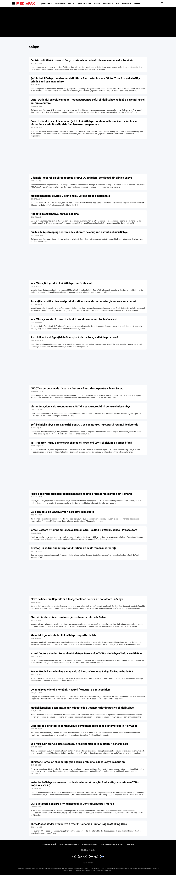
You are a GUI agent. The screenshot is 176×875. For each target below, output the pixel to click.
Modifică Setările (88, 850)
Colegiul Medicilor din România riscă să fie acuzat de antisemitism (70, 689)
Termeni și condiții (89, 844)
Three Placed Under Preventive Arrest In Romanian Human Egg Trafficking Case (79, 824)
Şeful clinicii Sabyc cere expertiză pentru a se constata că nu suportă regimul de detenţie (84, 424)
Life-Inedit (108, 3)
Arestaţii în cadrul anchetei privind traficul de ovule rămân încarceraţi (73, 548)
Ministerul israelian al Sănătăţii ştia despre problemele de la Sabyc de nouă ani (78, 761)
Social (97, 3)
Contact (130, 844)
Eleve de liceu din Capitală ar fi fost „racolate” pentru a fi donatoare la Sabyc (77, 599)
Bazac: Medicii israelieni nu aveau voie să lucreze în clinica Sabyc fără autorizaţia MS (82, 671)
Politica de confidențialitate (112, 844)
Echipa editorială (49, 844)
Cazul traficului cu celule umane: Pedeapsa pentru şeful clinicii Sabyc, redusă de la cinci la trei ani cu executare (88, 101)
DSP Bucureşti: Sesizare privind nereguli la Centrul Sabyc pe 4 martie (72, 803)
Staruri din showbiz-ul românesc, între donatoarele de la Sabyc (68, 617)
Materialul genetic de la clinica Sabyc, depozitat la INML (64, 635)
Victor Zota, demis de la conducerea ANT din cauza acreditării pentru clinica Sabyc (81, 406)
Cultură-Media (123, 3)
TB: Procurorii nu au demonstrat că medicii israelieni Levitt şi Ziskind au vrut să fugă (81, 442)
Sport (137, 3)
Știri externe (84, 3)
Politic (71, 3)
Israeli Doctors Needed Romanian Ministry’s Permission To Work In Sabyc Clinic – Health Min (86, 653)
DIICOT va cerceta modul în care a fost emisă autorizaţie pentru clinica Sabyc (77, 388)
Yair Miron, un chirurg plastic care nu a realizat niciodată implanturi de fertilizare (79, 743)
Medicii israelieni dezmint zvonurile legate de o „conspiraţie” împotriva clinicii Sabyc (82, 707)
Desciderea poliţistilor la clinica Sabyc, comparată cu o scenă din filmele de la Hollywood (84, 725)
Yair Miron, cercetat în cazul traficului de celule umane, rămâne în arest (74, 319)
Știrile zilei (47, 3)
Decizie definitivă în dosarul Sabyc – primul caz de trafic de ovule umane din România (82, 60)
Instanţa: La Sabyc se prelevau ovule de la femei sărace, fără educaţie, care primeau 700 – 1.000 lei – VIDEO (85, 784)
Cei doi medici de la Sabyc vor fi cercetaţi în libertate (62, 511)
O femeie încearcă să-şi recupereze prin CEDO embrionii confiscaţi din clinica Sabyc (81, 177)
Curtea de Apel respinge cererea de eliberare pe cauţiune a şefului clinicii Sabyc (79, 232)
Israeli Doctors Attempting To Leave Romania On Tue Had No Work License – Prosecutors (84, 529)
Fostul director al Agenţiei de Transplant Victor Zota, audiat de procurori (74, 337)
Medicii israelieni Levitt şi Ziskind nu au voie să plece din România (70, 195)
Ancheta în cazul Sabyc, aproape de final (55, 213)
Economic (60, 3)
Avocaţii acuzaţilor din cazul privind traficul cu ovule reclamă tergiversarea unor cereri (83, 301)
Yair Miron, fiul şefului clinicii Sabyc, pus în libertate (62, 283)
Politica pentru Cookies (69, 844)
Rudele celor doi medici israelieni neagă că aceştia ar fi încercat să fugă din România (81, 493)
